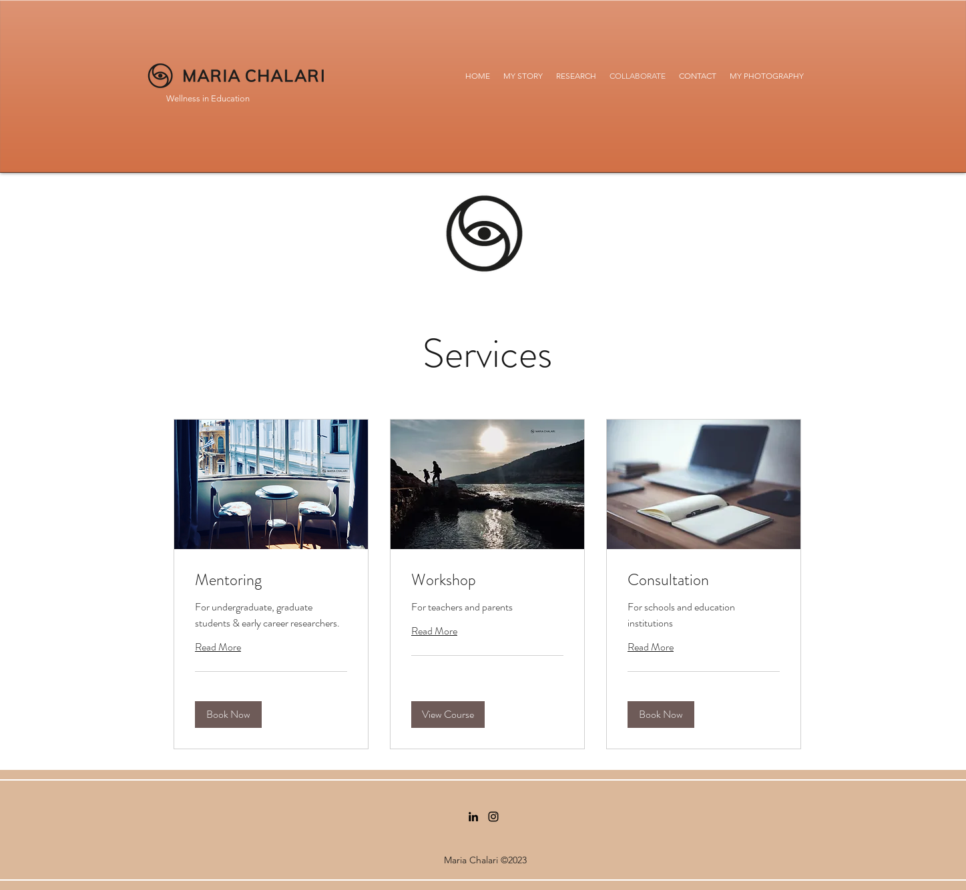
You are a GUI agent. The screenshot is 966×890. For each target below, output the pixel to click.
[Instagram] (493, 816)
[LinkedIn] (473, 816)
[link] (271, 580)
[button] (228, 714)
